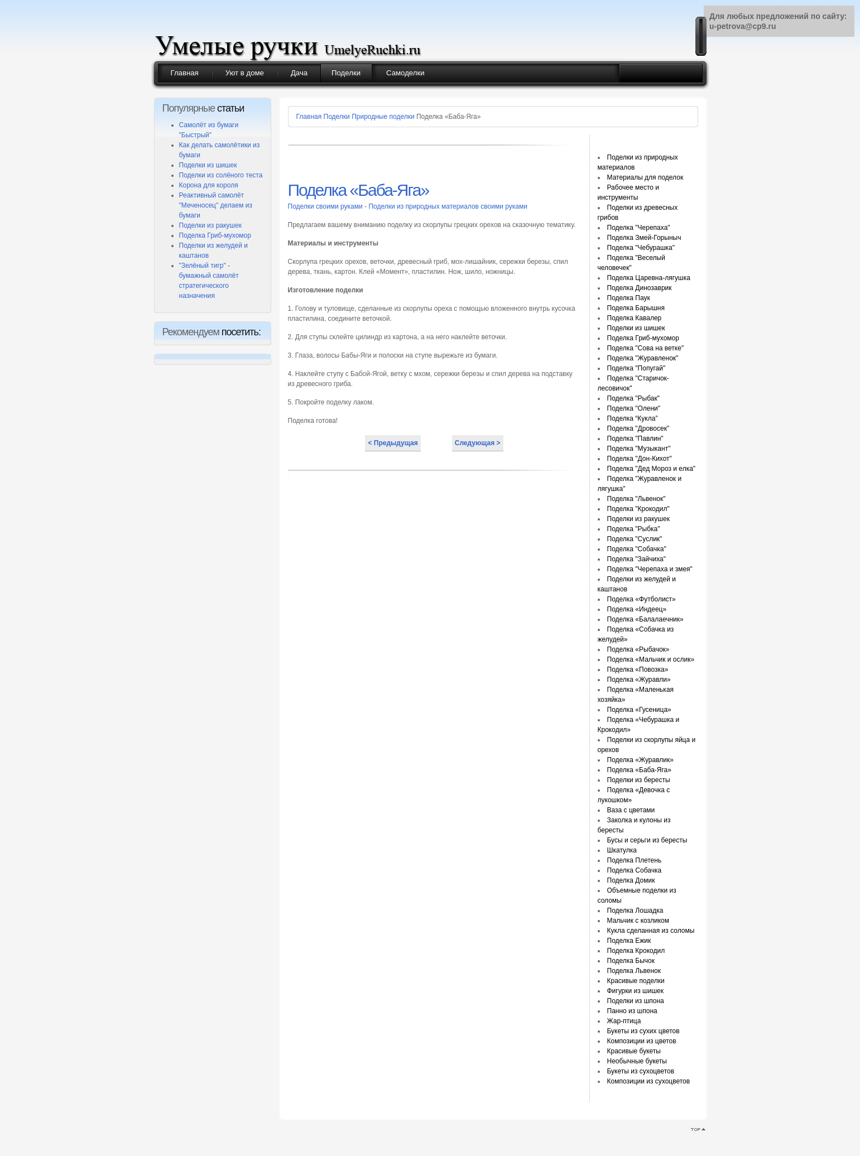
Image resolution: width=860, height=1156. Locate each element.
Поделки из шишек (208, 165)
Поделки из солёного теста (221, 175)
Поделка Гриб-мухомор (215, 235)
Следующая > (478, 443)
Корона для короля (208, 185)
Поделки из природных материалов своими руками (447, 206)
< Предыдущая (392, 443)
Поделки (337, 117)
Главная (309, 117)
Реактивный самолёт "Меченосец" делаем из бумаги (215, 205)
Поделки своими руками (326, 206)
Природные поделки (383, 117)
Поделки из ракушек (210, 225)
